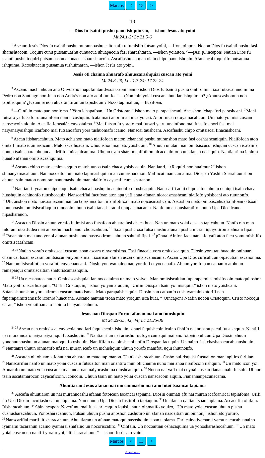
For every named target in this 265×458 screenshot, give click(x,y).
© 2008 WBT (132, 452)
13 (141, 5)
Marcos (117, 5)
